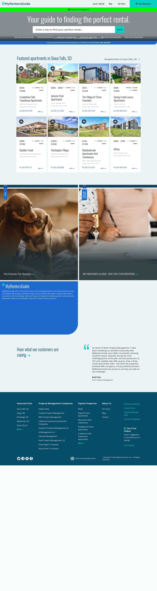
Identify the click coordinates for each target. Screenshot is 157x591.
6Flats (80, 534)
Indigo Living (44, 534)
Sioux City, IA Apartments (134, 55)
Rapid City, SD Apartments (66, 55)
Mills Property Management (50, 543)
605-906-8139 (121, 147)
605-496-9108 (121, 204)
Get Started (105, 79)
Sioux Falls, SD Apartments (24, 55)
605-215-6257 (90, 204)
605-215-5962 (58, 147)
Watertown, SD (23, 547)
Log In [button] (95, 3)
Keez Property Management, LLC (52, 566)
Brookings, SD (22, 543)
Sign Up (101, 3)
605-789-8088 (58, 204)
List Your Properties (132, 544)
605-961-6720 (90, 147)
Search (119, 47)
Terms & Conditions (132, 529)
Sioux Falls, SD (23, 534)
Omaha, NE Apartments (88, 55)
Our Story (121, 3)
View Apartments (144, 3)
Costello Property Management (51, 538)
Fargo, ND (21, 538)
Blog (110, 3)
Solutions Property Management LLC (54, 554)
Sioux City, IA (22, 551)
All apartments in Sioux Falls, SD (118, 95)
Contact (105, 543)
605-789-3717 (27, 204)
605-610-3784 (27, 147)
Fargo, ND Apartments (45, 55)
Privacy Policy (129, 533)
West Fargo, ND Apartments (111, 55)
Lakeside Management (48, 562)
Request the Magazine (78, 9)
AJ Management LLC (47, 558)
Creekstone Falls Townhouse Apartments (84, 562)
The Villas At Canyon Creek (83, 74)
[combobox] (74, 48)
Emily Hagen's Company (48, 570)
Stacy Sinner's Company (48, 574)
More (19, 555)
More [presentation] (39, 148)
